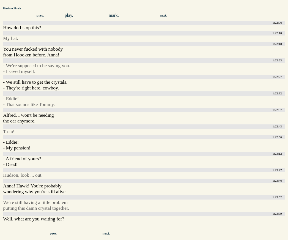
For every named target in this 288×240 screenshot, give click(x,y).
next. (163, 15)
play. (69, 15)
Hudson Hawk (12, 8)
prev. (40, 15)
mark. (114, 15)
